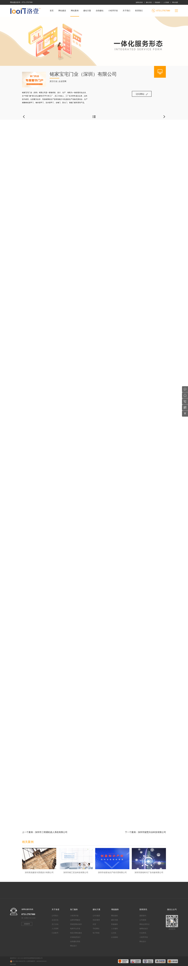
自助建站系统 (75, 941)
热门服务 (74, 909)
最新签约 (142, 916)
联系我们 (139, 11)
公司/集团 (96, 916)
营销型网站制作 (76, 924)
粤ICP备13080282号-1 (19, 961)
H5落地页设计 (75, 937)
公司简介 (55, 916)
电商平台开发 (75, 928)
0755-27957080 (27, 2)
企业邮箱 (114, 937)
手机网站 (96, 928)
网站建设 (62, 11)
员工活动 (55, 924)
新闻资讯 (143, 909)
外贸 (94, 924)
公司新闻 (142, 920)
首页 (52, 11)
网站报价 (114, 916)
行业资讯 (142, 933)
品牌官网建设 (75, 920)
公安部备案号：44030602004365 (36, 961)
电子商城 (96, 933)
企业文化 (55, 920)
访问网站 (142, 94)
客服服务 (157, 2)
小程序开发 (113, 11)
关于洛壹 (55, 909)
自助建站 (99, 11)
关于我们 (126, 11)
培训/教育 (96, 920)
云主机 (113, 933)
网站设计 (73, 946)
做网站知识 (143, 928)
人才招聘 (55, 928)
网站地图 (175, 2)
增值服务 (115, 909)
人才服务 (166, 2)
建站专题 (149, 2)
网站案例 (74, 13)
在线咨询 (27, 924)
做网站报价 (139, 2)
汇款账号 (55, 933)
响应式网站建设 (76, 933)
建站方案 (87, 11)
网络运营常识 (144, 924)
